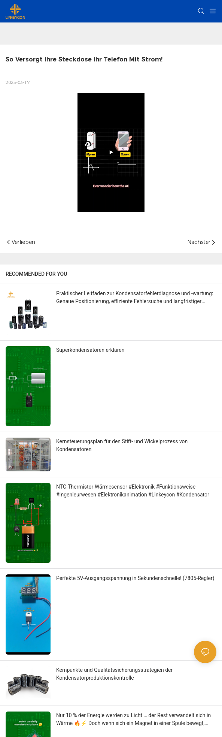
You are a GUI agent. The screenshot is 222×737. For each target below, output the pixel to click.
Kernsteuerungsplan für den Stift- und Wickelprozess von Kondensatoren (122, 445)
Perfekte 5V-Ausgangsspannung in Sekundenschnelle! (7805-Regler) (135, 578)
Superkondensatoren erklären (90, 350)
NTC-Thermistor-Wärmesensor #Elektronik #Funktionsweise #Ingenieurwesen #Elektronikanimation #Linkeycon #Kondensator (132, 491)
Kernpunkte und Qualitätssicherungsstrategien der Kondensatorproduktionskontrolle (114, 674)
